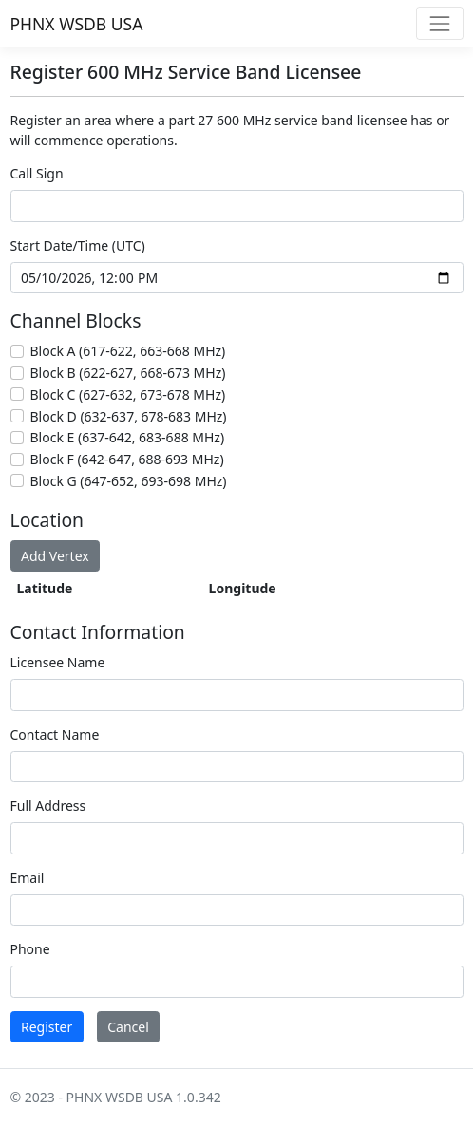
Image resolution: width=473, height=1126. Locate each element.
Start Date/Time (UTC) (77, 245)
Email (27, 878)
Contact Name (55, 734)
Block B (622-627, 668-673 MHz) (128, 373)
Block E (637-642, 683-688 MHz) (127, 437)
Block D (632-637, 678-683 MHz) (128, 416)
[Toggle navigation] (439, 23)
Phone (30, 949)
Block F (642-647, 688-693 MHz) (127, 459)
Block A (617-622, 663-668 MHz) (128, 351)
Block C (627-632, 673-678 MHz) (128, 394)
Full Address (48, 806)
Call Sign (37, 173)
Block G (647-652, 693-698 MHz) (128, 481)
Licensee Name (57, 662)
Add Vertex (55, 556)
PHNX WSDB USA (76, 23)
